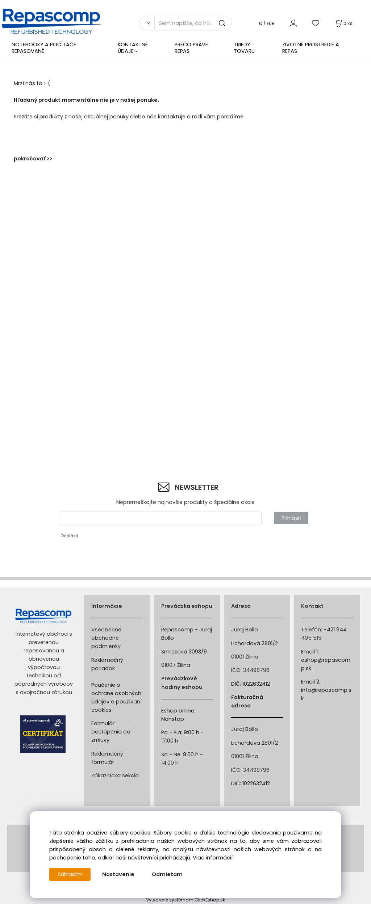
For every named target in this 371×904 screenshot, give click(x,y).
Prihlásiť (291, 518)
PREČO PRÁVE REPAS (191, 47)
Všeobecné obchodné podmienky (106, 638)
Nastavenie (118, 874)
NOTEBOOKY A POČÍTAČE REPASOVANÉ (44, 47)
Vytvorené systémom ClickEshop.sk (185, 900)
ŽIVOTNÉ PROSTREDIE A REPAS (310, 47)
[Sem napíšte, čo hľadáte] (193, 23)
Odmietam (167, 874)
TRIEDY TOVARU (244, 47)
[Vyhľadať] (146, 23)
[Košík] (343, 23)
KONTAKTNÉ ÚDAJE (133, 47)
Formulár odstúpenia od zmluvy (110, 732)
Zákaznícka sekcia (115, 775)
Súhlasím (70, 874)
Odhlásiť (69, 536)
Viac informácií (213, 857)
